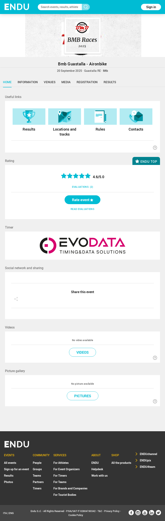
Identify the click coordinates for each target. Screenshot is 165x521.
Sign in (151, 7)
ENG (11, 513)
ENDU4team (147, 467)
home (7, 82)
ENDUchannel (148, 454)
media (66, 82)
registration (87, 82)
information (28, 82)
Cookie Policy (75, 515)
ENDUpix (145, 460)
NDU (17, 7)
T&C (100, 511)
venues (49, 82)
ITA (5, 513)
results (110, 82)
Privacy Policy (111, 511)
